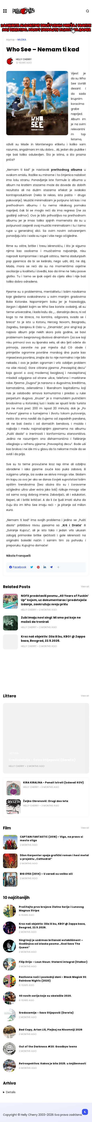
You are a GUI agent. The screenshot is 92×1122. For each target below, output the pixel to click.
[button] (58, 567)
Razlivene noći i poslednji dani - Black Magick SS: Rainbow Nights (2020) (53, 978)
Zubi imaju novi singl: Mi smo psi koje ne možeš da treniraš (51, 620)
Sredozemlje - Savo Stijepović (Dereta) (42, 760)
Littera (13, 753)
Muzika (21, 39)
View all (85, 586)
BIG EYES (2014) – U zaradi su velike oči (46, 874)
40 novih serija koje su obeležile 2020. (45, 995)
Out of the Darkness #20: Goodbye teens (48, 1046)
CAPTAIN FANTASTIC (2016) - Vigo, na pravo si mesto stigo (51, 838)
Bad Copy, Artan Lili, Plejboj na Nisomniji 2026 (50, 1029)
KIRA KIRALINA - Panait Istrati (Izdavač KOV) (53, 782)
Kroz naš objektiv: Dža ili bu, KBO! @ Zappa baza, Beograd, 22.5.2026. (53, 638)
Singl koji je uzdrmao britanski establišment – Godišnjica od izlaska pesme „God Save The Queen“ (51, 943)
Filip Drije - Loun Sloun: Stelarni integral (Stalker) (53, 962)
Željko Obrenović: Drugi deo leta (45, 801)
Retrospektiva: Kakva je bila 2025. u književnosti (52, 1063)
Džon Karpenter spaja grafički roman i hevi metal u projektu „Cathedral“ (54, 857)
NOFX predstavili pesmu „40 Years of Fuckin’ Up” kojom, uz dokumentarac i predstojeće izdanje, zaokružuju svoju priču (55, 600)
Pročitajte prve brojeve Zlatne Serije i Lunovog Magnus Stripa (51, 908)
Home (10, 40)
